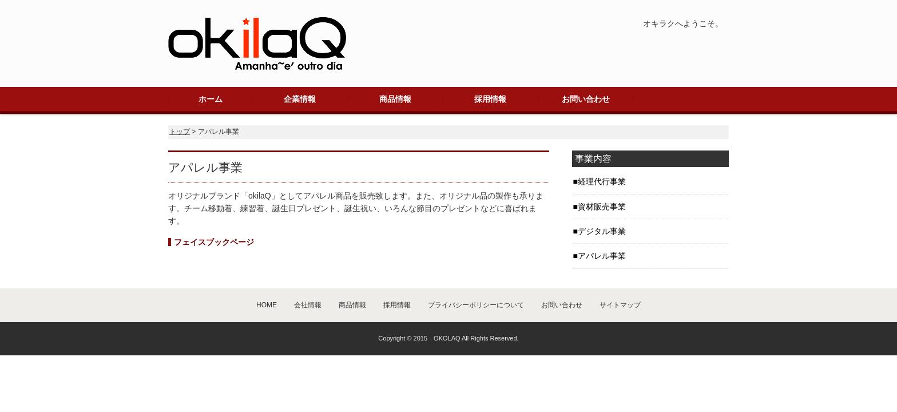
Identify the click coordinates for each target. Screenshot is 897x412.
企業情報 (300, 99)
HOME (266, 305)
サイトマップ (620, 305)
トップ (179, 132)
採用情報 (490, 99)
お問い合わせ (586, 99)
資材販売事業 (602, 206)
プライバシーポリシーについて (476, 305)
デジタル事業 (602, 231)
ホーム (211, 99)
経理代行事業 (602, 181)
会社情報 (308, 305)
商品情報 (395, 99)
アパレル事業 (602, 255)
